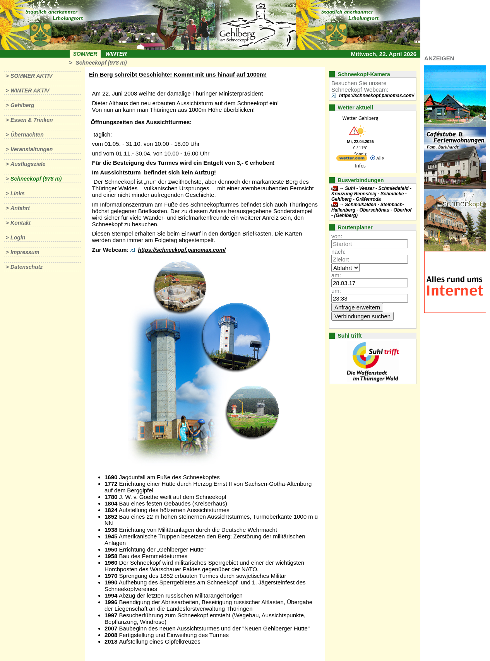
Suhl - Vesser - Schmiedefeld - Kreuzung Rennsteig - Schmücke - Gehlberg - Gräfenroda (371, 194)
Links (17, 193)
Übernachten (27, 135)
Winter (116, 54)
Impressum (24, 252)
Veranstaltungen (31, 149)
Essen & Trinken (31, 120)
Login (17, 237)
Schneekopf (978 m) (101, 63)
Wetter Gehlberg (360, 118)
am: (336, 275)
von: (336, 236)
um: (336, 290)
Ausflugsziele (27, 164)
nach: (338, 251)
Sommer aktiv (31, 76)
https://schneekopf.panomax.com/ (181, 250)
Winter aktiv (30, 90)
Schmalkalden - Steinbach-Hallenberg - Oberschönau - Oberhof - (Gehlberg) (371, 210)
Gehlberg (22, 105)
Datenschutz (26, 267)
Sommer (85, 54)
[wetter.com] (351, 159)
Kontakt (20, 223)
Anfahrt (20, 208)
